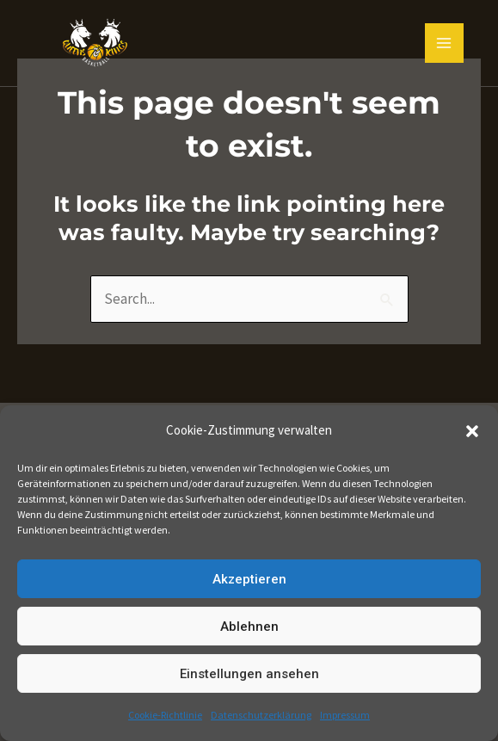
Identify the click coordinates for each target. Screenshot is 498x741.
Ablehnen (249, 626)
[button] (472, 431)
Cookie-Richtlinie (165, 714)
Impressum (345, 714)
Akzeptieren (249, 579)
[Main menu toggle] (444, 43)
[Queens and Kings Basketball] (94, 43)
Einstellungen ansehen (249, 674)
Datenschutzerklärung (261, 714)
